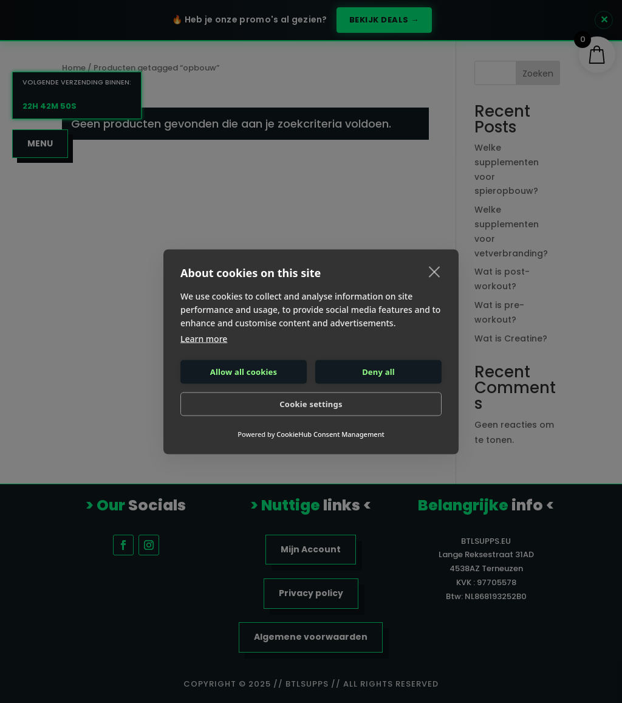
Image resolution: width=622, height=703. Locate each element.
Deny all (378, 371)
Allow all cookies (244, 371)
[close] (434, 271)
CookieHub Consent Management (330, 433)
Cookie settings (310, 404)
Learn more (203, 338)
